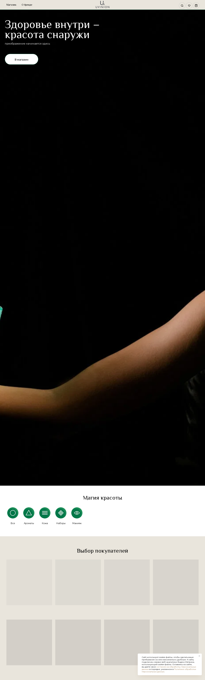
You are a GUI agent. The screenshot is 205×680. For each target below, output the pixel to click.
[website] (181, 4)
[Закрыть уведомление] (199, 656)
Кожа (45, 523)
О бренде (27, 4)
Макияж (77, 523)
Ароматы (29, 523)
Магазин (11, 4)
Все (13, 523)
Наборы (61, 523)
